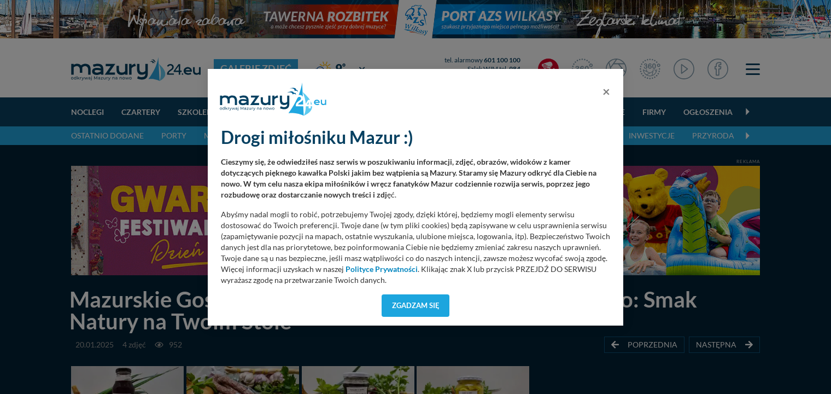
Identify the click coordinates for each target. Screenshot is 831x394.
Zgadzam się (416, 305)
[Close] (606, 91)
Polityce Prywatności (382, 269)
